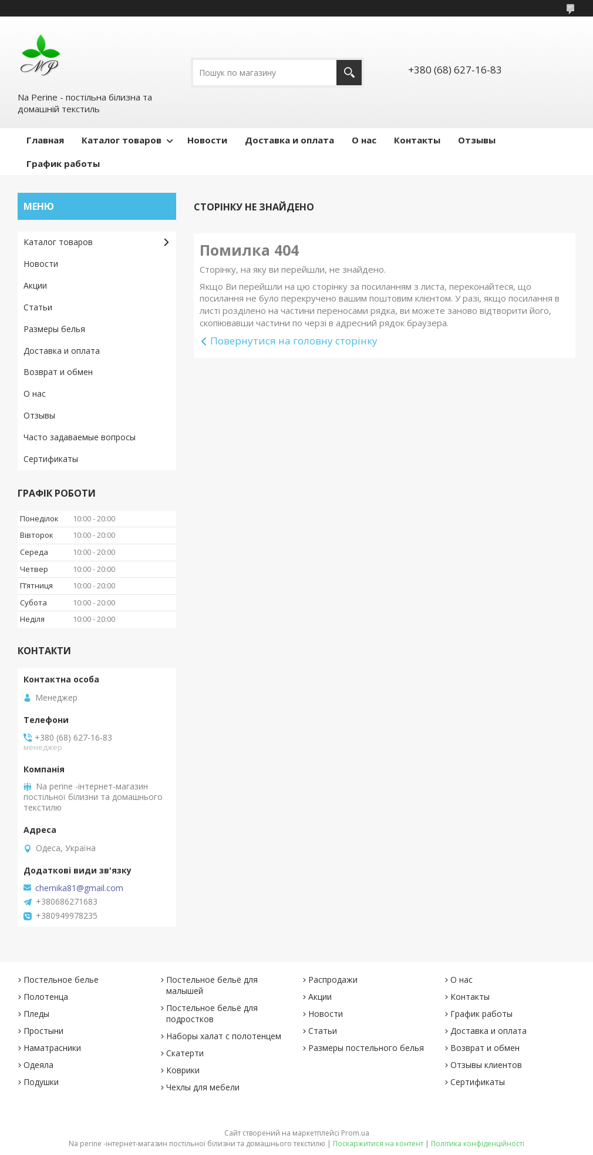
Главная (45, 140)
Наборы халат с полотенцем (223, 1036)
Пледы (36, 1013)
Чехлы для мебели (203, 1087)
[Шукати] (349, 72)
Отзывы (477, 140)
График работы (63, 163)
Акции (35, 285)
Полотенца (45, 996)
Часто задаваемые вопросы (79, 437)
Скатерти (185, 1053)
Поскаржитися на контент (378, 1144)
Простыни (43, 1030)
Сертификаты (50, 458)
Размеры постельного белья (366, 1047)
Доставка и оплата (289, 140)
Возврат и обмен (58, 371)
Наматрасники (52, 1047)
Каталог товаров (121, 140)
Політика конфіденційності (477, 1144)
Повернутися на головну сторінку (294, 340)
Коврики (183, 1070)
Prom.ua (355, 1133)
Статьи (37, 307)
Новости (207, 140)
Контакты (417, 140)
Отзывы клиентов (486, 1064)
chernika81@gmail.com (79, 888)
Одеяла (38, 1064)
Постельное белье (61, 979)
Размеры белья (54, 328)
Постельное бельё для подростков (212, 1013)
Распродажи (333, 979)
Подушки (41, 1081)
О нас (364, 140)
